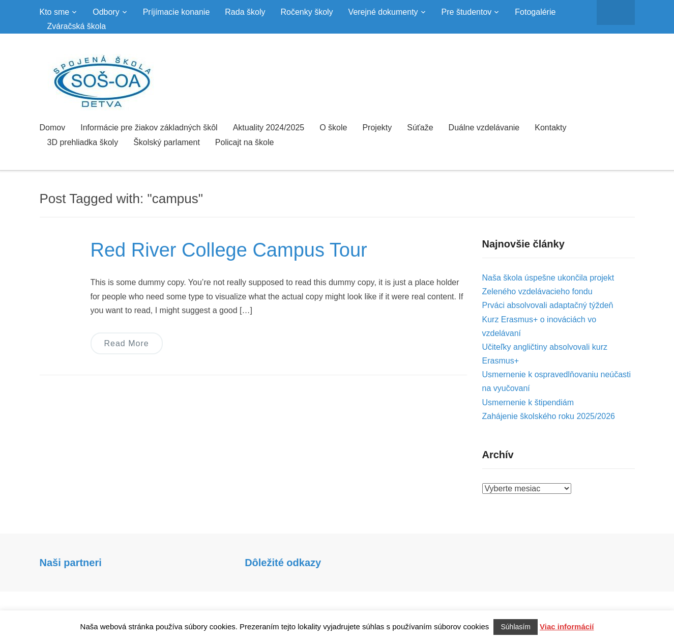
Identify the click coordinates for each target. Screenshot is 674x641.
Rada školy (245, 12)
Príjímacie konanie (176, 12)
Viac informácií (567, 626)
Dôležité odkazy (283, 562)
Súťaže (420, 127)
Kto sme (55, 12)
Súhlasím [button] (515, 627)
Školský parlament (166, 142)
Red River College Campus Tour (229, 250)
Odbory (106, 12)
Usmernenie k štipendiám (528, 402)
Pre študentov (467, 12)
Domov (53, 127)
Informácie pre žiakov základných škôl (148, 127)
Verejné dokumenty (383, 12)
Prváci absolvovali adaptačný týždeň (547, 305)
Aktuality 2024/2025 (269, 127)
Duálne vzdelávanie (484, 127)
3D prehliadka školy (83, 142)
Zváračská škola (76, 26)
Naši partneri (71, 562)
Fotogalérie (535, 12)
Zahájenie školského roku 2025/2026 (549, 416)
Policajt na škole (244, 142)
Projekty (377, 127)
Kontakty (550, 127)
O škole (333, 127)
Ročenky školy (306, 12)
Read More (126, 343)
